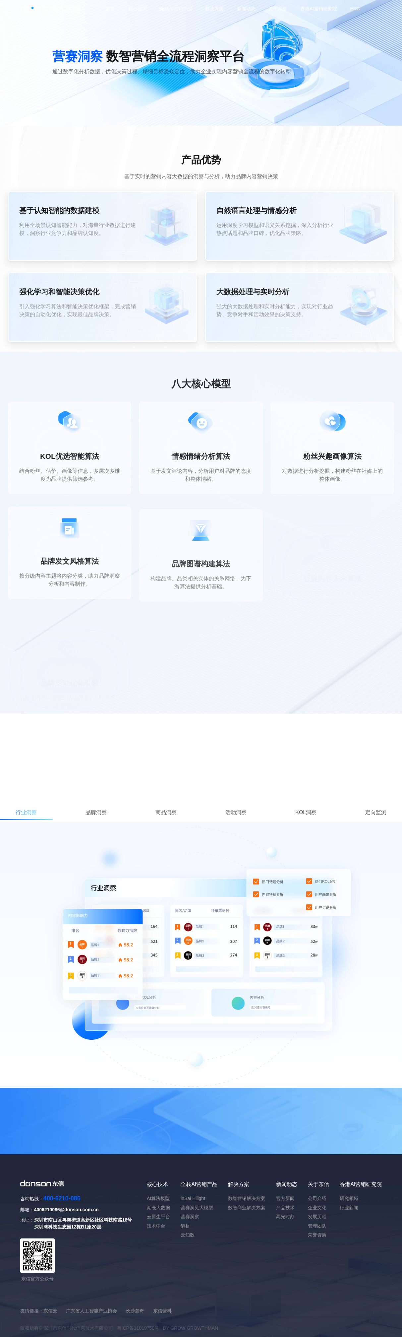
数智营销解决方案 (246, 1198)
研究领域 (349, 1198)
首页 (110, 8)
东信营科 (162, 1310)
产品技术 (285, 1207)
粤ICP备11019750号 (138, 1328)
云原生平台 (158, 1216)
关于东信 (277, 8)
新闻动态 (246, 8)
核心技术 (137, 8)
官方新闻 (285, 1198)
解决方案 (214, 8)
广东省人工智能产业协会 (91, 1310)
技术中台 (156, 1226)
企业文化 (317, 1207)
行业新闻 (349, 1207)
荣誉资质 (317, 1234)
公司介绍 (317, 1198)
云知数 (188, 1234)
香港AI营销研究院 (318, 8)
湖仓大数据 (158, 1207)
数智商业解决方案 (246, 1207)
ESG (355, 8)
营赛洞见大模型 (197, 1207)
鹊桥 (185, 1226)
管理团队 (317, 1226)
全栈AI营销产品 (176, 8)
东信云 (50, 1310)
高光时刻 (285, 1216)
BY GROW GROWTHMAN (190, 1328)
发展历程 (317, 1216)
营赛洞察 (190, 1216)
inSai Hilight (193, 1198)
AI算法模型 (158, 1198)
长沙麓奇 (135, 1310)
